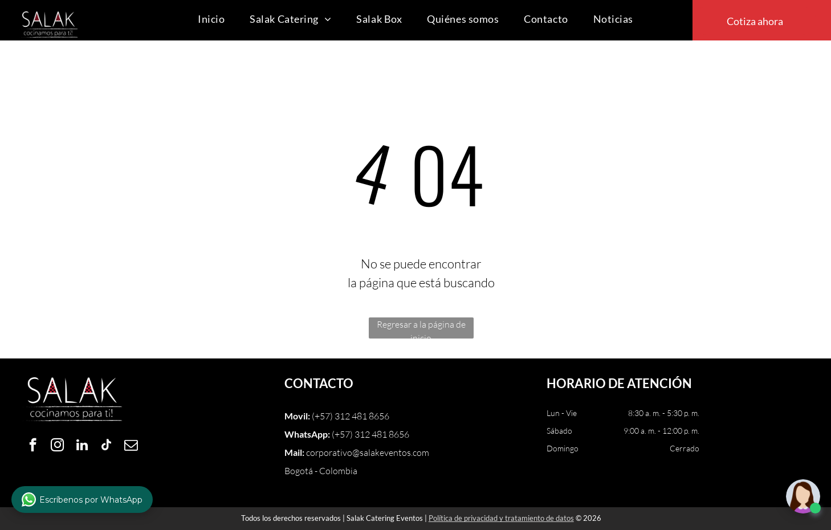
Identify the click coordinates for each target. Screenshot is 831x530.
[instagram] (57, 446)
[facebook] (33, 446)
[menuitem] (211, 19)
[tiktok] (106, 446)
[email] (131, 446)
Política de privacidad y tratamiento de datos (501, 518)
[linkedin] (82, 446)
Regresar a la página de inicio (421, 329)
